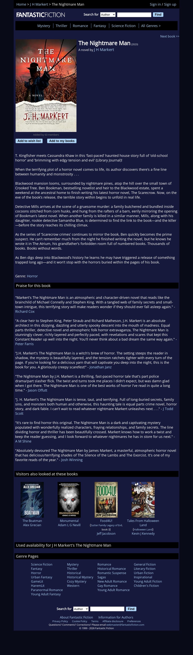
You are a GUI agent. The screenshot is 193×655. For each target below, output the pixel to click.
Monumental (69, 521)
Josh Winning (72, 459)
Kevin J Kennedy (143, 533)
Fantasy (100, 25)
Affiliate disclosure (112, 621)
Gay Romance (107, 586)
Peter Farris (24, 344)
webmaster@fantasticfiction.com (125, 624)
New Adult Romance (112, 581)
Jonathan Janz (101, 367)
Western (73, 586)
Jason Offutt (37, 390)
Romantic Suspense (111, 573)
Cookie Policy (79, 621)
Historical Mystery (80, 577)
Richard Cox (24, 311)
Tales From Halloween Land (143, 523)
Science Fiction (124, 25)
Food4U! (106, 521)
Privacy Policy (60, 621)
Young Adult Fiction (148, 581)
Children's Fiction (146, 586)
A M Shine (23, 441)
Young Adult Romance (113, 590)
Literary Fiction (144, 569)
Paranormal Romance (47, 590)
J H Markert (104, 49)
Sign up (170, 4)
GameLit (37, 581)
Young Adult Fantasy (46, 594)
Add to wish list (29, 141)
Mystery (43, 25)
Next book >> (169, 36)
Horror (32, 276)
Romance (80, 25)
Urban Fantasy (41, 577)
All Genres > (152, 25)
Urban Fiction (144, 573)
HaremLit (37, 586)
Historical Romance (111, 569)
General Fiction (145, 564)
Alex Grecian (32, 525)
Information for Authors (115, 617)
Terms (94, 621)
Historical (74, 573)
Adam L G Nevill (69, 525)
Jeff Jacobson (106, 533)
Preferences (134, 621)
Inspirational (143, 577)
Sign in (155, 4)
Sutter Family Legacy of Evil (106, 525)
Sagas (101, 577)
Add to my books (62, 141)
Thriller (61, 25)
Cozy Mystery (76, 581)
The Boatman (32, 521)
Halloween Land (143, 529)
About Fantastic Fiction (76, 617)
